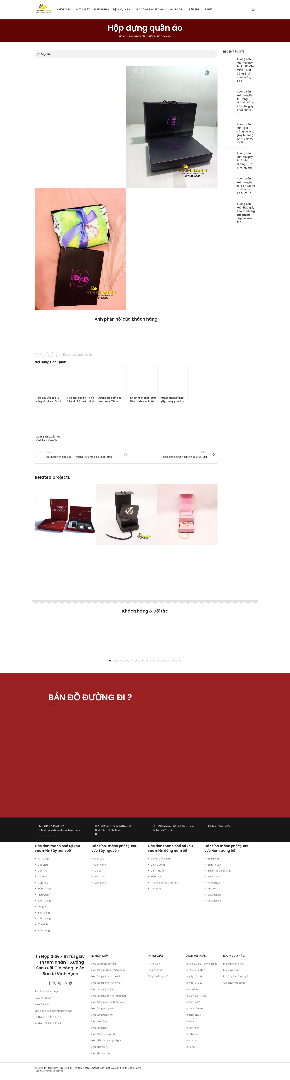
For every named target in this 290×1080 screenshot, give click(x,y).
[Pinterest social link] (60, 983)
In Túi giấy (154, 963)
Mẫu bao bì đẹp (137, 36)
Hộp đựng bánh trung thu (106, 983)
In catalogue (193, 1034)
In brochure (192, 1040)
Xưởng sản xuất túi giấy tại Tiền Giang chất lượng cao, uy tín (246, 186)
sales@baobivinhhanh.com (57, 1010)
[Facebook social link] (49, 983)
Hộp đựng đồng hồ (102, 1015)
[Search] (253, 9)
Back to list (126, 455)
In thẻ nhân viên (195, 1008)
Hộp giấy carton (100, 1053)
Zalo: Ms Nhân (43, 998)
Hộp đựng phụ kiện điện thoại (108, 970)
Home (122, 36)
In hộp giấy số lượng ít (236, 976)
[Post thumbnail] (228, 70)
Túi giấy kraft (155, 970)
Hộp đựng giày (99, 1027)
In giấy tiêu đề (194, 976)
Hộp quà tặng (99, 1021)
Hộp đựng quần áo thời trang (108, 1002)
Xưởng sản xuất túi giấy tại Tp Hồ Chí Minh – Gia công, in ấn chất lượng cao (245, 70)
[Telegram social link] (70, 983)
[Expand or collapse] (213, 54)
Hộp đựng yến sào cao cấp (106, 976)
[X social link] (54, 983)
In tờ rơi (190, 1047)
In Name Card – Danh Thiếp (201, 963)
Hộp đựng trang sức (102, 1008)
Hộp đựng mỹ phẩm (102, 989)
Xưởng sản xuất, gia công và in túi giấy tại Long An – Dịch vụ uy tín (246, 133)
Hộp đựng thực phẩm (103, 963)
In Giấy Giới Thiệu (196, 995)
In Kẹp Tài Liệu (194, 983)
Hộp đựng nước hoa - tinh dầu (108, 995)
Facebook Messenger (47, 991)
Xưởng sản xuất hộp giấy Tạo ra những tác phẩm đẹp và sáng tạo (246, 213)
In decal (190, 1021)
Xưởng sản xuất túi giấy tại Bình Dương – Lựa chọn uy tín (245, 160)
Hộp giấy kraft (99, 1047)
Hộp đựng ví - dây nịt (103, 1034)
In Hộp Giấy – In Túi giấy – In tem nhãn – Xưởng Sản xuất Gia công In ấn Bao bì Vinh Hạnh (88, 1069)
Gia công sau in (231, 970)
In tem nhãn (192, 1027)
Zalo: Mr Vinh (42, 1004)
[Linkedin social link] (65, 983)
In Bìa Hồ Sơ (193, 1002)
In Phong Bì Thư (195, 970)
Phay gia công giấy (233, 963)
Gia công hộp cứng (234, 983)
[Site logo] (43, 9)
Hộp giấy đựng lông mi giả (106, 1040)
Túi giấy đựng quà (158, 976)
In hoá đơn (192, 989)
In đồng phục (193, 1015)
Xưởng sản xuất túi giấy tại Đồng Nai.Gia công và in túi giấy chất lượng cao (245, 102)
